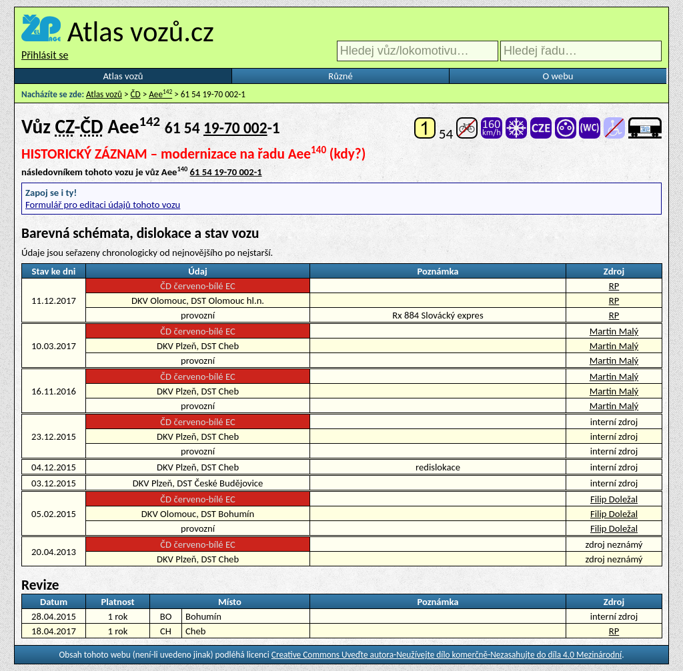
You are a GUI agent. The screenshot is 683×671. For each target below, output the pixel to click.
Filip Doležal (614, 499)
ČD (136, 94)
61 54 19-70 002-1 (226, 172)
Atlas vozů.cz (140, 31)
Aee (160, 94)
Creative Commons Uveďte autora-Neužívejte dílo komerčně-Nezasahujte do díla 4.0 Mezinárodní (446, 654)
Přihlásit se (44, 55)
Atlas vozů (123, 76)
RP (614, 286)
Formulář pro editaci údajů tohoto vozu (102, 205)
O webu (557, 76)
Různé (340, 76)
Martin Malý (614, 331)
